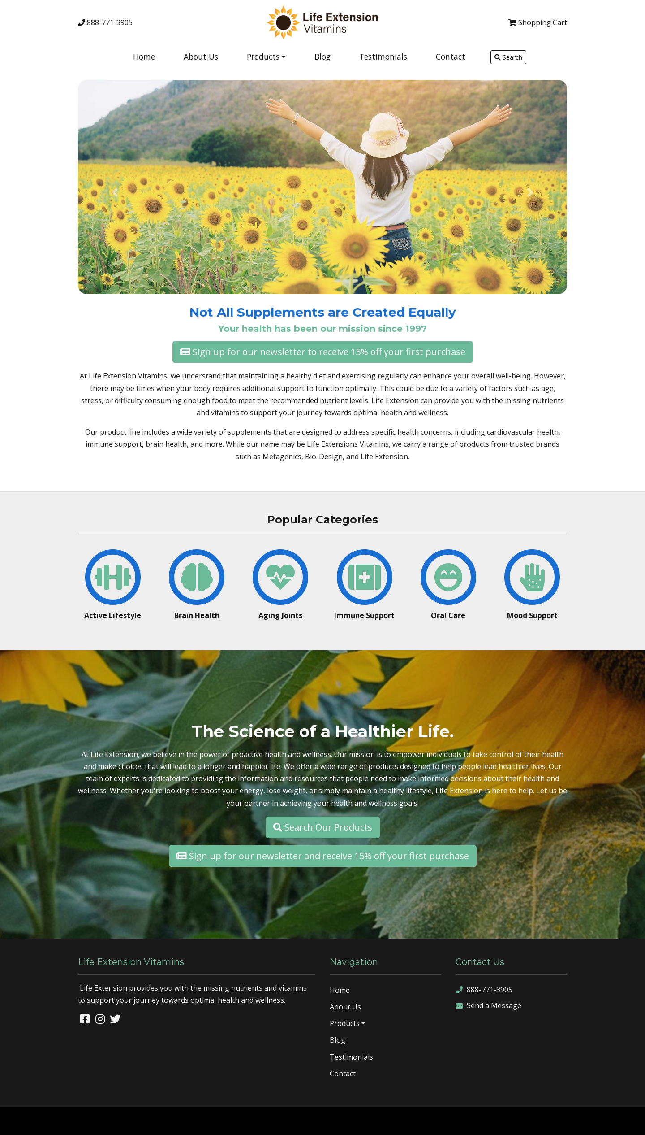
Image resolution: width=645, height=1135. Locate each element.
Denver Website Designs (87, 1121)
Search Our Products (322, 827)
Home (144, 56)
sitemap (537, 1121)
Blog (322, 56)
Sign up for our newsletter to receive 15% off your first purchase (322, 352)
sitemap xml (570, 1121)
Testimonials (383, 56)
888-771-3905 (105, 22)
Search (508, 57)
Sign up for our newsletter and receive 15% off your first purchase (322, 856)
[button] (114, 192)
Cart (537, 22)
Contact (450, 56)
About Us (201, 56)
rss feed (603, 1121)
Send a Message (488, 1005)
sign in (629, 1121)
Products (263, 56)
